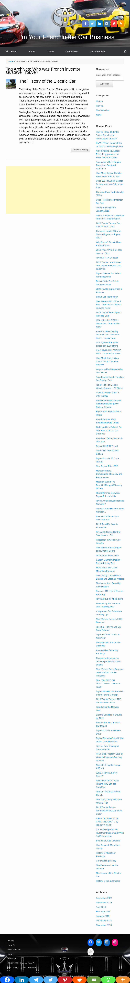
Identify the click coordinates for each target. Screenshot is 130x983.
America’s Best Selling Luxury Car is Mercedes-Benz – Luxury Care (108, 334)
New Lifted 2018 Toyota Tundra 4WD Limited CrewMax (107, 784)
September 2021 (104, 898)
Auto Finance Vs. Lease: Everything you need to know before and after (108, 154)
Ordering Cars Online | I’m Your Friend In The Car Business (109, 430)
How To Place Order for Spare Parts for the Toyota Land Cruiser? (107, 135)
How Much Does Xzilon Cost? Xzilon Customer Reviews (107, 361)
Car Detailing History (106, 860)
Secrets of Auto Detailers (108, 840)
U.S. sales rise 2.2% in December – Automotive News (108, 323)
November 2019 (104, 902)
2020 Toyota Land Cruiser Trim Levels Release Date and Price (108, 265)
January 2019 (102, 916)
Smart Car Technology (107, 296)
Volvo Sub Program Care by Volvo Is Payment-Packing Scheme (109, 757)
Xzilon (50, 51)
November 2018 (104, 925)
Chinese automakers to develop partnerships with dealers (108, 661)
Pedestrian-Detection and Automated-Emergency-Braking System (108, 403)
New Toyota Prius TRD (107, 466)
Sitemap (12, 958)
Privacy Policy (97, 51)
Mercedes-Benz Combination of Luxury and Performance (109, 474)
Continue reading (80, 150)
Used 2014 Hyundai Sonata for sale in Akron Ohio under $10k (109, 184)
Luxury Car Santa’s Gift (107, 555)
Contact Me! (72, 51)
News (99, 115)
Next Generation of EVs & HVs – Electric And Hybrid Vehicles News (108, 304)
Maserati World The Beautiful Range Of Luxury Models (109, 485)
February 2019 (103, 911)
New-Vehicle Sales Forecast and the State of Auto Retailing (110, 672)
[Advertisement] (48, 190)
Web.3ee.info (29, 967)
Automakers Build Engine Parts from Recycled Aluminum (108, 165)
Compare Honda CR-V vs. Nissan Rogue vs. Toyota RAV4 (109, 234)
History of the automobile (108, 881)
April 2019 (101, 907)
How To (99, 106)
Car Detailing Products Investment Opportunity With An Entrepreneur (110, 832)
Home (11, 51)
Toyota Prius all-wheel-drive (109, 599)
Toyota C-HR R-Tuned (107, 446)
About (32, 51)
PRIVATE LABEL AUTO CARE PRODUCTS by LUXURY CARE (107, 821)
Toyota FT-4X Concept (107, 257)
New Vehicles (102, 110)
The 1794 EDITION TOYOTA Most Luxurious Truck (108, 683)
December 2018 (104, 920)
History (99, 101)
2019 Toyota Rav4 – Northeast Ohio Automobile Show (109, 810)
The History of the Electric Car (47, 81)
